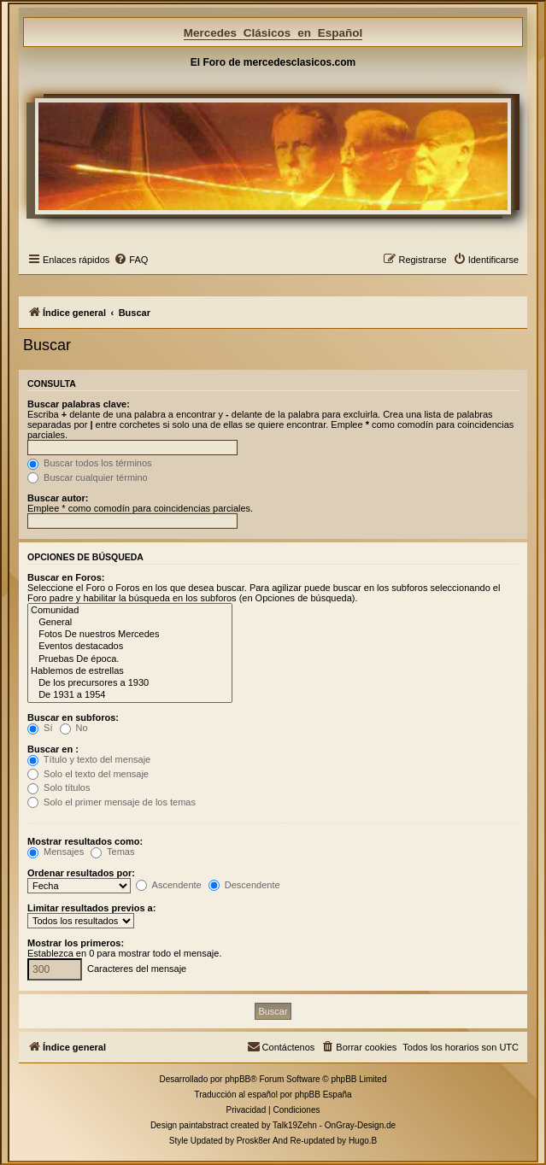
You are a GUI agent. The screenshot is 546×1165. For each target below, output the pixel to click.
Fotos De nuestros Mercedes (130, 635)
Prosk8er (254, 1140)
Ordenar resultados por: (81, 873)
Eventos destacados (130, 647)
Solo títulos (58, 787)
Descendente (244, 885)
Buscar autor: (58, 498)
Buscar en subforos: (73, 717)
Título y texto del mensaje (88, 759)
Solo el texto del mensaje (88, 774)
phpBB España (323, 1094)
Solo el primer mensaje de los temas (111, 802)
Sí (39, 728)
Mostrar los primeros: (75, 943)
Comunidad (130, 611)
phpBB (237, 1079)
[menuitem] (131, 259)
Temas (112, 851)
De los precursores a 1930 (130, 683)
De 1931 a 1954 (130, 695)
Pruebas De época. (130, 659)
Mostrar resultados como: (85, 841)
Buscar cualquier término (87, 477)
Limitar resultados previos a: (91, 908)
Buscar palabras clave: (78, 404)
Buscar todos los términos (89, 463)
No (74, 728)
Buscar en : (53, 749)
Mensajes (55, 851)
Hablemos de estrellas (130, 671)
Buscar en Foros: (65, 577)
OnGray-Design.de (360, 1125)
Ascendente (169, 885)
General (130, 623)
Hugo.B (363, 1140)
